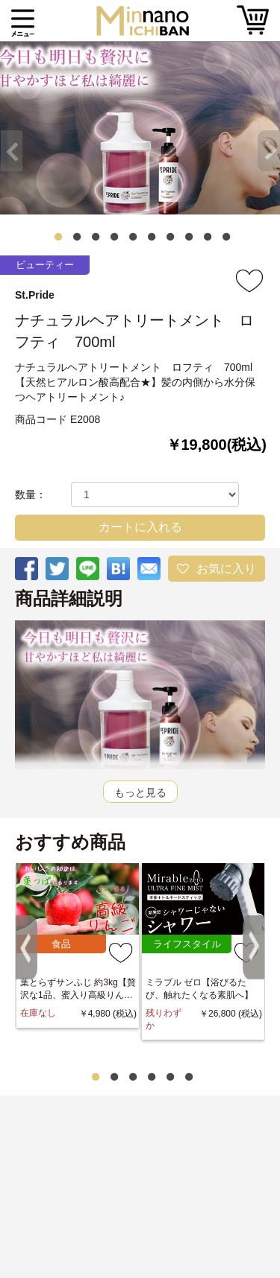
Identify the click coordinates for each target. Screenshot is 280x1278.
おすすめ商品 (70, 842)
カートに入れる (140, 527)
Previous (7, 137)
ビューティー (45, 264)
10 (226, 236)
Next (272, 137)
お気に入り (226, 568)
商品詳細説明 (68, 598)
